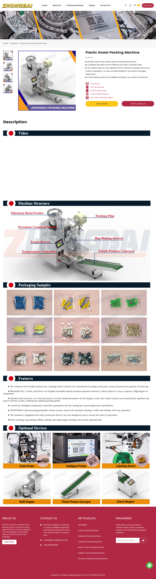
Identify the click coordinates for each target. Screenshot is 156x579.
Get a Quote (147, 5)
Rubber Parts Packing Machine (91, 553)
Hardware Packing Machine (90, 541)
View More (9, 542)
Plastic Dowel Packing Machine (33, 43)
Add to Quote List (137, 103)
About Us (57, 5)
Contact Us (105, 5)
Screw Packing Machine (88, 530)
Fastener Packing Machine (89, 536)
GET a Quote (102, 103)
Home (44, 5)
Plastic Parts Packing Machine (91, 547)
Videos (92, 5)
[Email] (127, 540)
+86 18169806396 (50, 545)
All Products (87, 518)
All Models (82, 524)
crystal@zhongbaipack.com (55, 540)
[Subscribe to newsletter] (142, 540)
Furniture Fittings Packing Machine (93, 558)
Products (14, 43)
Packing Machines (75, 5)
